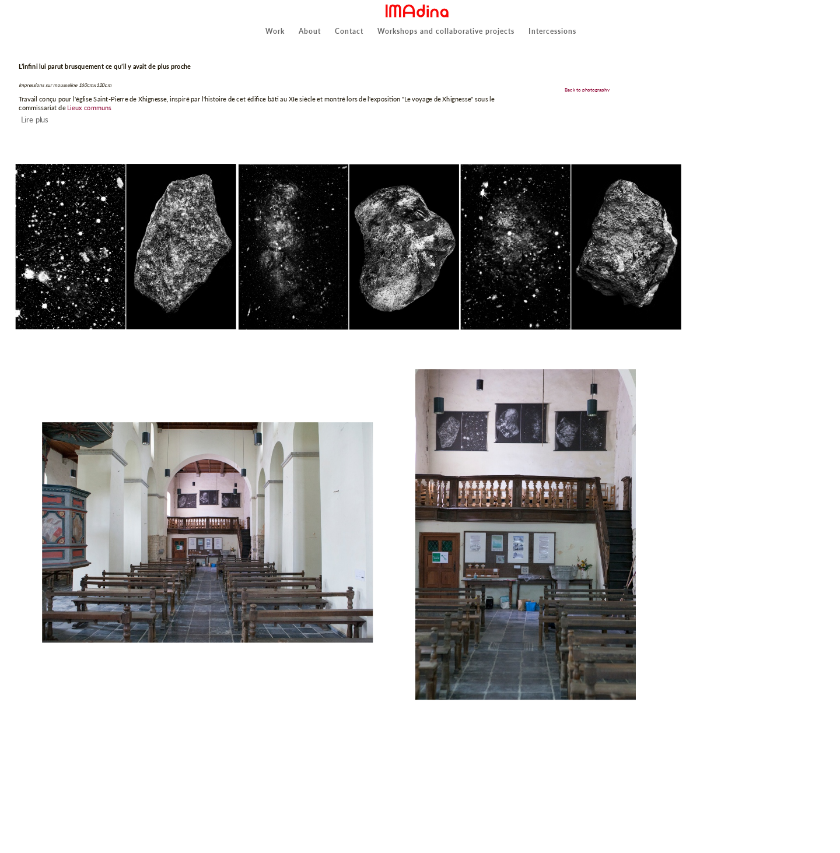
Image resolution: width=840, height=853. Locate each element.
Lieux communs (89, 107)
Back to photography (587, 90)
